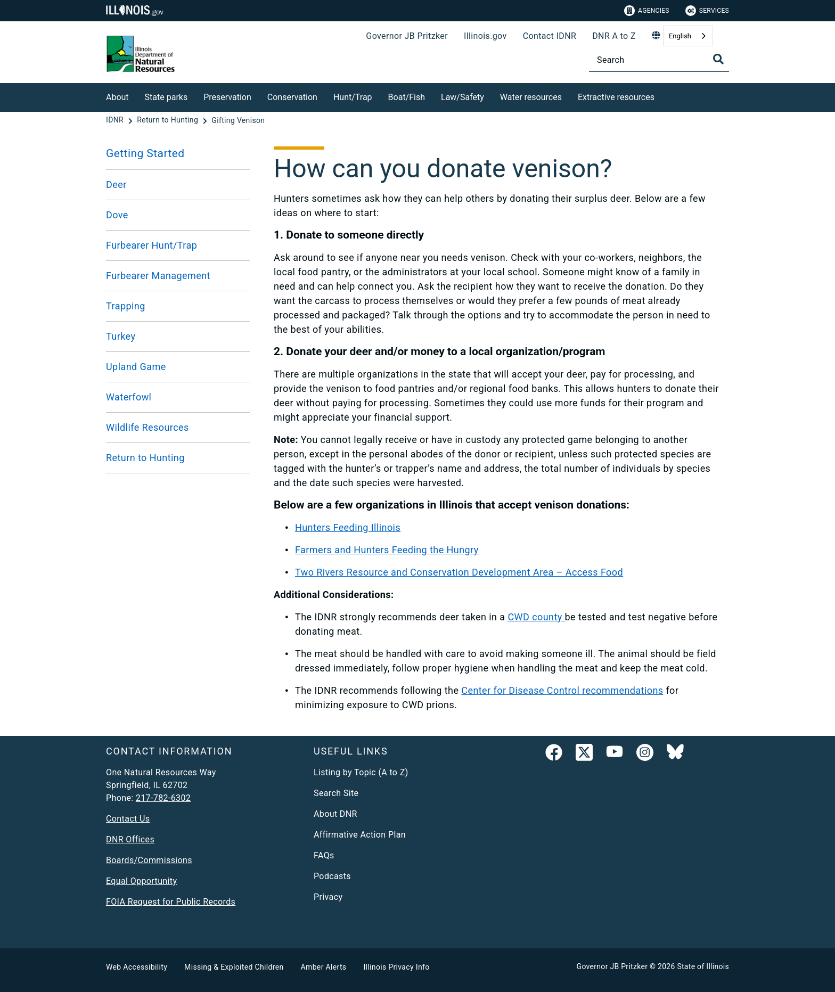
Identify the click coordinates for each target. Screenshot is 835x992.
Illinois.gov (485, 36)
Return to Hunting (145, 457)
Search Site (336, 793)
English (680, 36)
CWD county (535, 616)
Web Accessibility (136, 967)
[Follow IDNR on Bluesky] (675, 754)
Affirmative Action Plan (360, 835)
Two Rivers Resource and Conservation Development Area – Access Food (459, 572)
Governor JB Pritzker (407, 36)
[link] (553, 754)
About (117, 97)
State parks (166, 97)
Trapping (125, 305)
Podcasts (332, 876)
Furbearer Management (158, 275)
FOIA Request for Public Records (170, 902)
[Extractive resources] (662, 95)
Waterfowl (128, 397)
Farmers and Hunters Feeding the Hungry (387, 549)
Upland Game (136, 366)
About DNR (335, 814)
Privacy (328, 897)
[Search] (659, 59)
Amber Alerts (324, 967)
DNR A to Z (614, 36)
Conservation (292, 97)
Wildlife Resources (147, 427)
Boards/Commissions (149, 860)
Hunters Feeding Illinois (347, 527)
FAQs (324, 855)
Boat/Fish (406, 97)
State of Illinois (703, 966)
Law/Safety (462, 97)
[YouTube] (614, 754)
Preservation (227, 97)
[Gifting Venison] (238, 120)
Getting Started (145, 153)
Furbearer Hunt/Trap (151, 245)
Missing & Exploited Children (233, 967)
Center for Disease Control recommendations (562, 690)
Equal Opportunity (141, 881)
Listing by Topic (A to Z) (361, 772)
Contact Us (128, 819)
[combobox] (688, 36)
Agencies (646, 10)
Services (707, 10)
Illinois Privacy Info (396, 967)
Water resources (531, 97)
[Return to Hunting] (168, 120)
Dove (117, 214)
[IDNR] (116, 120)
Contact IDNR (550, 36)
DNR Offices (130, 839)
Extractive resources (616, 97)
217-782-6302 (163, 798)
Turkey (120, 336)
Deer (116, 184)
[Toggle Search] (718, 59)
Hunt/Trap (352, 97)
